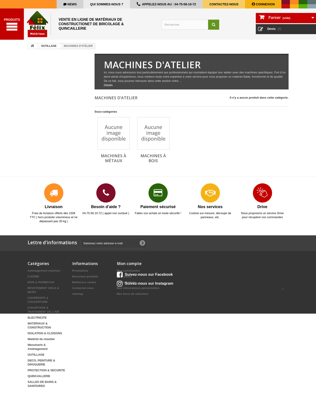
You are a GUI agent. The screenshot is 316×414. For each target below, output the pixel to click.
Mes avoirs (124, 276)
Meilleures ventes (84, 282)
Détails (108, 85)
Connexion (265, 4)
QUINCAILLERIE (39, 376)
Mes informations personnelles (138, 288)
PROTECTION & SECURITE (46, 370)
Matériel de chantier (41, 339)
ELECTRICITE (37, 317)
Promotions (80, 270)
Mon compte (129, 263)
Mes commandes (128, 270)
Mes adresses (126, 282)
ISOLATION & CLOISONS (45, 333)
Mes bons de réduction (133, 294)
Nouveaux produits (85, 276)
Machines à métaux (113, 158)
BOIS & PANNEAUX (41, 282)
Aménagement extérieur (44, 270)
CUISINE (33, 276)
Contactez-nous (223, 4)
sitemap (77, 294)
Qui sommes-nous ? (106, 4)
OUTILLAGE (36, 354)
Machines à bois (153, 158)
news (71, 4)
